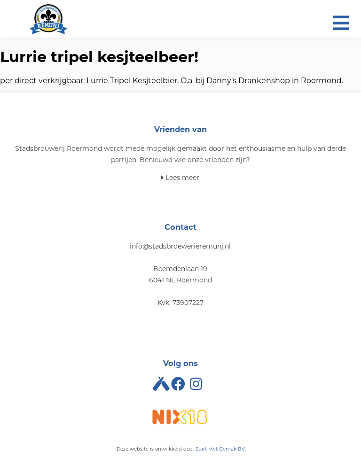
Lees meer (180, 177)
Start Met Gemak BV (220, 449)
